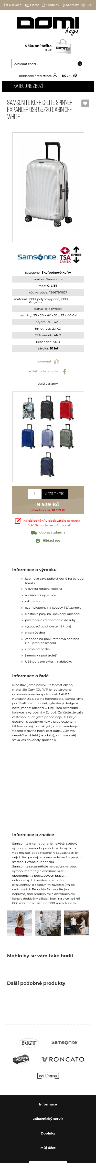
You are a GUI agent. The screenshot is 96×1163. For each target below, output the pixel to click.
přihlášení (26, 76)
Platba (32, 5)
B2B (86, 5)
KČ (64, 76)
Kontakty (70, 5)
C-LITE (52, 286)
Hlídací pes (48, 541)
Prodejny (50, 5)
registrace (44, 76)
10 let (54, 348)
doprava (48, 532)
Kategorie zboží (28, 86)
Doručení (13, 5)
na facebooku (48, 371)
